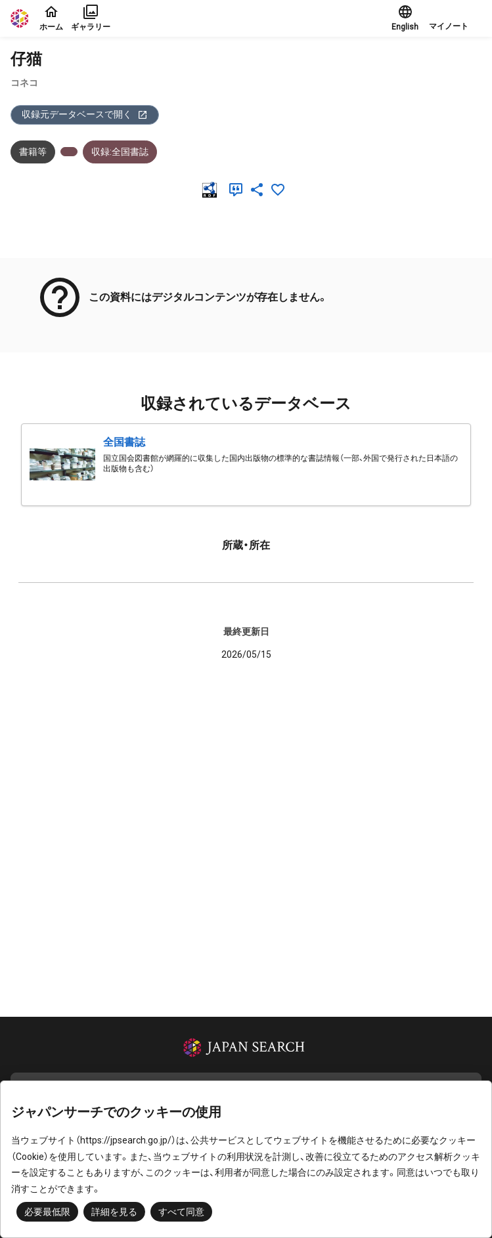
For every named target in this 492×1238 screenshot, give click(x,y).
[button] (455, 18)
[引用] (238, 189)
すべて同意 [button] (181, 1211)
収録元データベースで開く (85, 114)
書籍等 (33, 151)
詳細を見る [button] (114, 1211)
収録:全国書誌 (119, 151)
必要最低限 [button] (47, 1211)
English (404, 18)
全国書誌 (124, 442)
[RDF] (212, 189)
